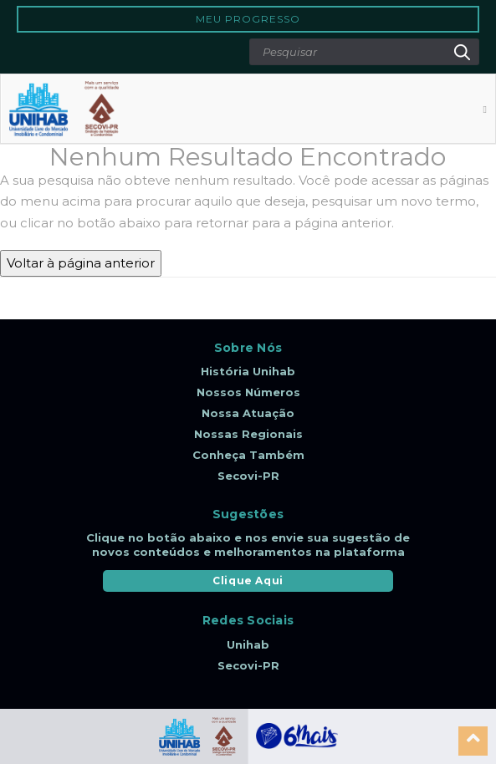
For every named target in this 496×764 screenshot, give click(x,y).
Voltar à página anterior (81, 263)
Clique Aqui (248, 580)
